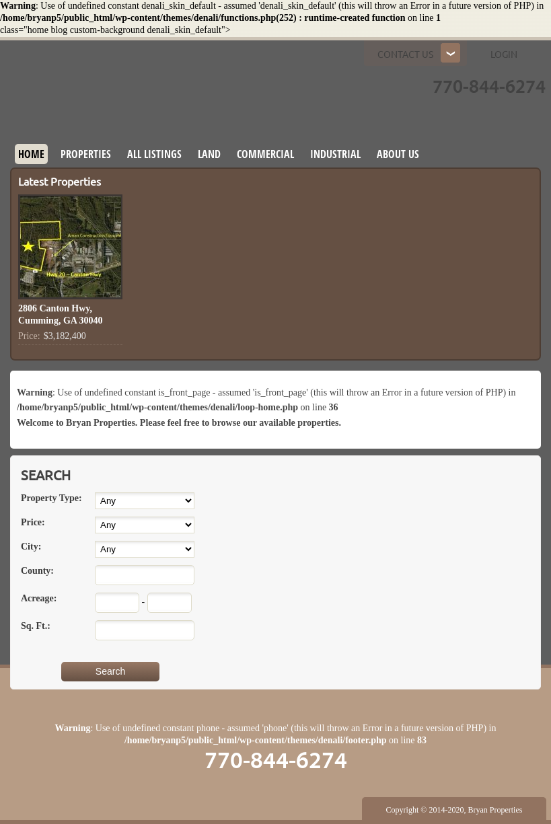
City (31, 546)
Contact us (405, 54)
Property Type (51, 498)
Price (33, 522)
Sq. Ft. (35, 626)
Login (503, 54)
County (37, 571)
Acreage (39, 598)
